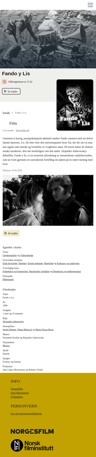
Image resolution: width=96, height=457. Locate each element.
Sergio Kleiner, (10, 329)
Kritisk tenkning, (36, 263)
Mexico (6, 345)
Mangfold (48, 263)
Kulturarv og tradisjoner (68, 263)
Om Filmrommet (20, 392)
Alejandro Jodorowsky (13, 321)
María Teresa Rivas (44, 329)
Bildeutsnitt (8, 279)
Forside (6, 113)
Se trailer (13, 233)
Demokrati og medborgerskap (67, 271)
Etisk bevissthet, (10, 263)
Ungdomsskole (10, 255)
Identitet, (23, 263)
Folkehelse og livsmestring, (15, 271)
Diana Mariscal (24, 329)
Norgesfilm (17, 388)
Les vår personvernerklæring (26, 413)
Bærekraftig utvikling (39, 271)
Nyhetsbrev (17, 396)
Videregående (26, 255)
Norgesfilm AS (22, 130)
